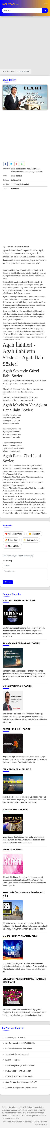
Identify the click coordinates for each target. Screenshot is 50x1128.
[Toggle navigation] (45, 4)
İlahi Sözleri (11, 71)
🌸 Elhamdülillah (12, 546)
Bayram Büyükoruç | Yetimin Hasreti (19, 1065)
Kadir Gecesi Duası (12, 1060)
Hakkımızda (17, 1122)
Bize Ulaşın (28, 1122)
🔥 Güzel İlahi (11, 540)
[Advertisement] (25, 44)
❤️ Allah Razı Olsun (13, 534)
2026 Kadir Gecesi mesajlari (16, 1054)
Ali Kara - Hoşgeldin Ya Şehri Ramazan (20, 1088)
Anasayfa (7, 1122)
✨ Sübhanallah (31, 540)
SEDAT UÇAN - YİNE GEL (14, 1038)
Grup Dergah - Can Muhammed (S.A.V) (20, 1082)
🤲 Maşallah (34, 534)
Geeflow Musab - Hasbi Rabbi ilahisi (19, 1043)
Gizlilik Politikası (40, 1122)
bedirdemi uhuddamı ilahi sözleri (17, 1049)
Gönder (8, 582)
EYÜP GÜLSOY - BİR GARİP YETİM (18, 1077)
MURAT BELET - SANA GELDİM (17, 1071)
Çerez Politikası (41, 1124)
